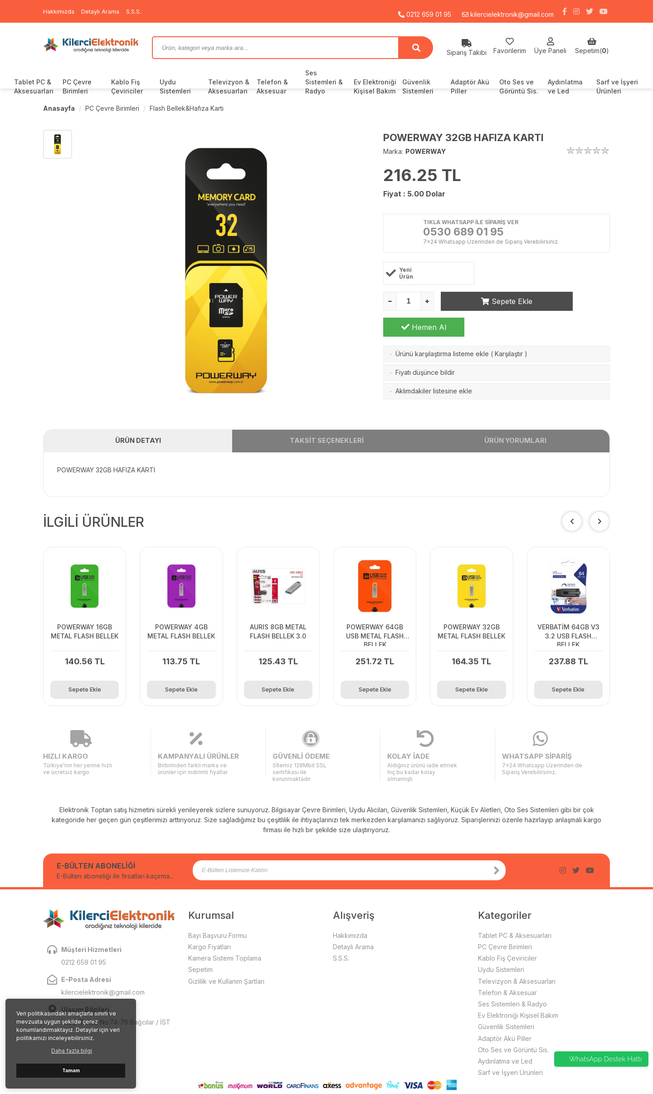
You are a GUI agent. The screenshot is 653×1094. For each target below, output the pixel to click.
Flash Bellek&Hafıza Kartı (187, 108)
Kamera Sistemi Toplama (224, 938)
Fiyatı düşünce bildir (425, 347)
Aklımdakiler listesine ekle (433, 366)
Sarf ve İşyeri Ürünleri (617, 86)
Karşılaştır (509, 329)
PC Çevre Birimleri (77, 86)
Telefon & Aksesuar (272, 86)
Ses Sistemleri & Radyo (324, 82)
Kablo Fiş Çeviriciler (127, 86)
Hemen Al (569, 302)
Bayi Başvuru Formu (217, 915)
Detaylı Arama (104, 11)
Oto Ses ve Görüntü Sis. (518, 86)
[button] (599, 525)
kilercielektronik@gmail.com (508, 11)
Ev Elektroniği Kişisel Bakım (375, 86)
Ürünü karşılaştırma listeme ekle (442, 329)
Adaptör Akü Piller (470, 86)
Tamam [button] (71, 1071)
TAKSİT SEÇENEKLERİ (326, 443)
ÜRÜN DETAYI (137, 443)
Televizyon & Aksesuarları (228, 86)
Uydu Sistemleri (175, 86)
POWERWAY (425, 151)
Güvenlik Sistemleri (418, 86)
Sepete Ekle (481, 302)
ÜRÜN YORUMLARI (515, 443)
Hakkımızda (60, 11)
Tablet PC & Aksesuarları (34, 86)
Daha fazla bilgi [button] (71, 1050)
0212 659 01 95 (424, 11)
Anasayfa (59, 108)
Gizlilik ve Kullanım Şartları (226, 961)
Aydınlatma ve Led (565, 86)
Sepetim (200, 950)
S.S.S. (140, 11)
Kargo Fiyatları (209, 927)
